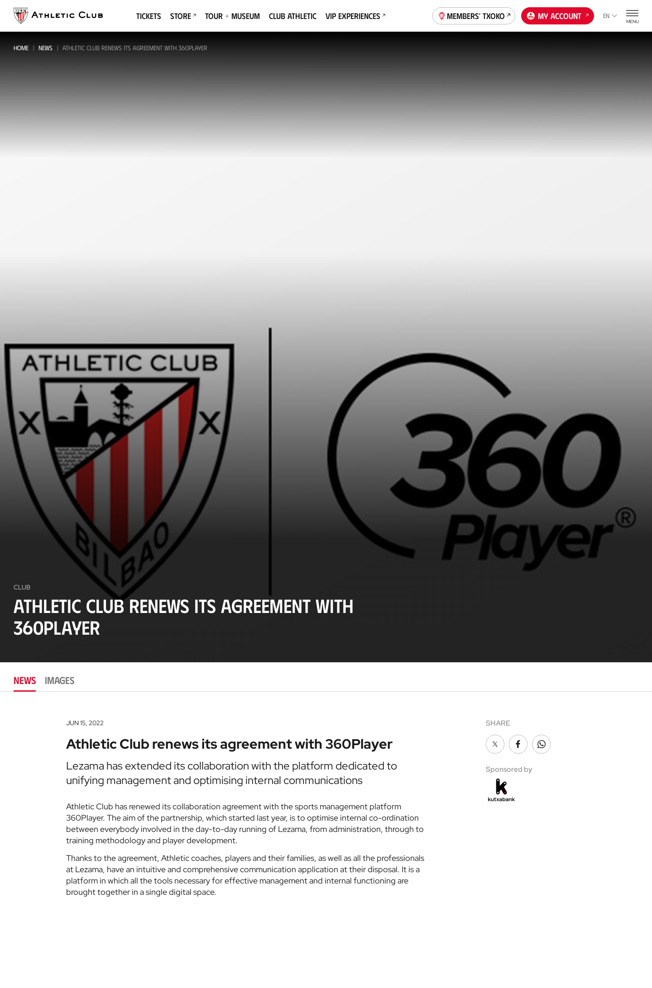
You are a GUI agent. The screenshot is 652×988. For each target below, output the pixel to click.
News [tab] (25, 680)
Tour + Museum (232, 16)
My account (558, 15)
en (610, 15)
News (45, 48)
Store (183, 16)
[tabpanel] (326, 805)
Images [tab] (59, 680)
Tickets (148, 16)
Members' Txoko (474, 15)
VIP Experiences (355, 16)
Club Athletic (292, 16)
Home (21, 48)
